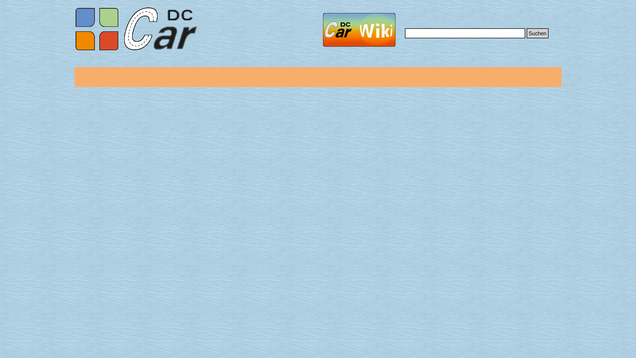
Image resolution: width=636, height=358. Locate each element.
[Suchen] (465, 33)
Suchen (538, 33)
